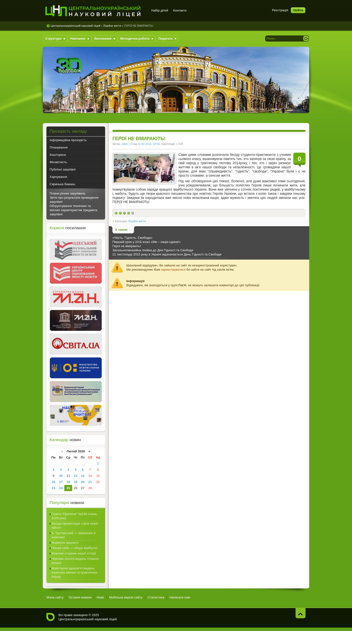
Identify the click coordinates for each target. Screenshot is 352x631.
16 (53, 482)
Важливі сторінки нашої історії (74, 553)
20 (82, 482)
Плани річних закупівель (68, 193)
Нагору (301, 613)
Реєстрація (280, 10)
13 (82, 476)
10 (61, 476)
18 (68, 482)
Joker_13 (126, 143)
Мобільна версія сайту (126, 597)
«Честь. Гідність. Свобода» (132, 238)
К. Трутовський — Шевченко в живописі (73, 535)
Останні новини (80, 597)
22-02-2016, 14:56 (149, 143)
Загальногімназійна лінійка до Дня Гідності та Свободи (152, 250)
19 (75, 482)
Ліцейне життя (112, 25)
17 (61, 482)
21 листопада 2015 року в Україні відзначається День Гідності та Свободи (166, 254)
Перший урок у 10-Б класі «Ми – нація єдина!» (146, 242)
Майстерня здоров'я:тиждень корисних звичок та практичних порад (74, 572)
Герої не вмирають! (126, 246)
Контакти (180, 10)
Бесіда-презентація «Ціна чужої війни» (75, 525)
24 (61, 488)
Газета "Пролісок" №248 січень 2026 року (74, 516)
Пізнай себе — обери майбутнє (75, 548)
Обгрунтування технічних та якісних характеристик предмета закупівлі (73, 210)
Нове (100, 597)
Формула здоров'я (65, 542)
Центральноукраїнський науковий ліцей (75, 25)
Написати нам (179, 597)
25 (68, 488)
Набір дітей (159, 10)
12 (75, 476)
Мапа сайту (55, 597)
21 (90, 482)
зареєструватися (173, 269)
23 (53, 488)
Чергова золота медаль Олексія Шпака (75, 561)
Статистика (156, 597)
